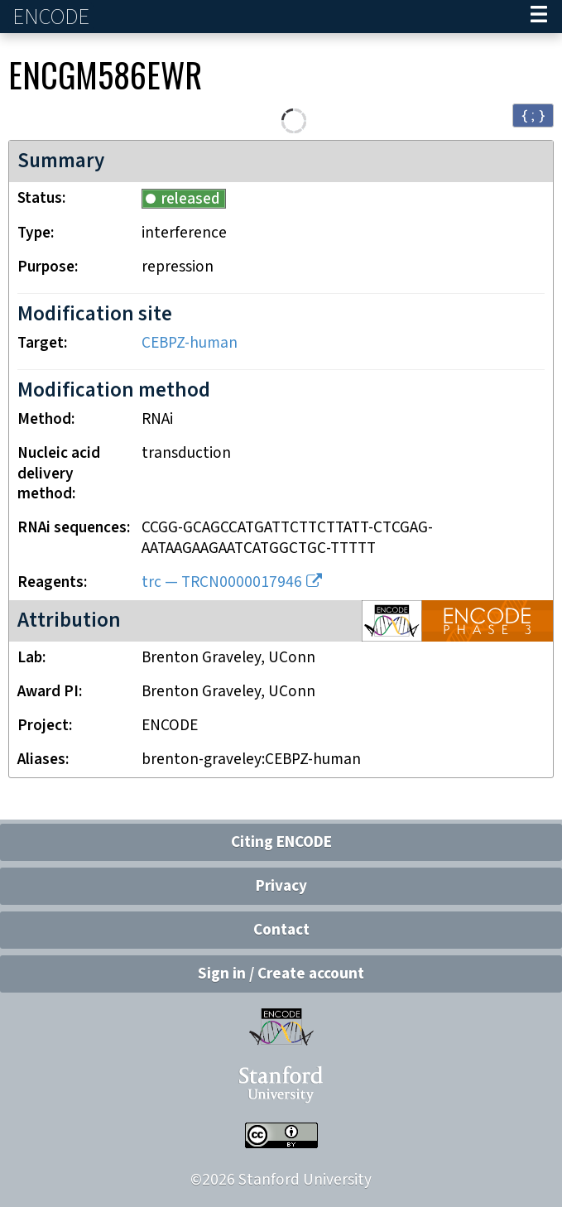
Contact (281, 930)
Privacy (281, 886)
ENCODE (53, 16)
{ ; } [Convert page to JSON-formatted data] (533, 114)
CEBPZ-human (190, 343)
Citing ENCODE (281, 842)
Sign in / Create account (281, 974)
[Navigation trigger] (539, 16)
